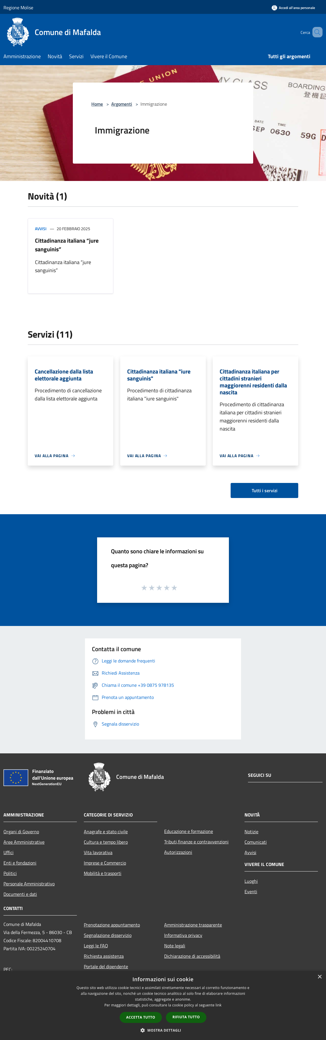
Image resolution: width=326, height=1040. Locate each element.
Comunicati (255, 841)
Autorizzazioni (178, 852)
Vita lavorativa (98, 852)
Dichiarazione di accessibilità (192, 956)
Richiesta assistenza (104, 956)
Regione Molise (18, 7)
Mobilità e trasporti (102, 873)
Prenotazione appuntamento (112, 924)
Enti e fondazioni (19, 862)
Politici (10, 873)
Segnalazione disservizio (107, 935)
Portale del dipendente (106, 966)
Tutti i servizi (264, 490)
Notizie (251, 831)
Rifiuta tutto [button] (186, 1017)
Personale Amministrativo (29, 883)
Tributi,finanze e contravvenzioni (196, 841)
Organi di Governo (21, 831)
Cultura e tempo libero (106, 841)
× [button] (319, 977)
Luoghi (251, 881)
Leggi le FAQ (96, 945)
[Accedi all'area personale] (293, 7)
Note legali (174, 945)
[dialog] (163, 1005)
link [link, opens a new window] (219, 1005)
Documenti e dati (20, 894)
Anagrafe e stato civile (106, 831)
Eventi (250, 891)
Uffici (8, 852)
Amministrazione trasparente (193, 924)
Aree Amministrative (24, 841)
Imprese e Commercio (105, 862)
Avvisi (41, 229)
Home (97, 103)
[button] (163, 1030)
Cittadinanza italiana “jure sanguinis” (67, 245)
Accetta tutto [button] (140, 1017)
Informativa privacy (183, 935)
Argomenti (121, 103)
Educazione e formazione (188, 831)
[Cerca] (316, 32)
